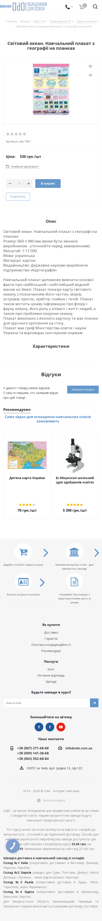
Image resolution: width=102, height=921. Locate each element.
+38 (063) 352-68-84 (33, 758)
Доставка (51, 632)
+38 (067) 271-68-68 (33, 748)
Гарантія (51, 638)
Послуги (51, 661)
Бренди (51, 681)
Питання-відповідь (51, 675)
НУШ (50, 727)
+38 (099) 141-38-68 (33, 753)
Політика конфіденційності (51, 645)
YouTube (60, 727)
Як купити (51, 624)
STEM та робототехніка (39, 727)
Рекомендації (51, 651)
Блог (51, 669)
